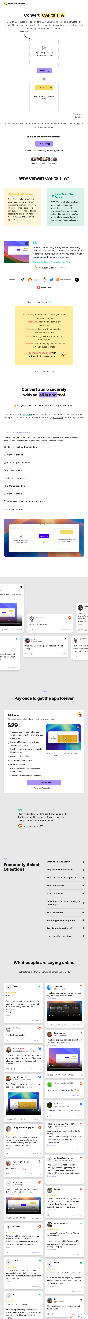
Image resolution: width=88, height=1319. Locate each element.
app (78, 123)
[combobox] (36, 87)
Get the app (44, 782)
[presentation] (44, 51)
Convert (44, 70)
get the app (44, 144)
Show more (72, 625)
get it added (57, 417)
